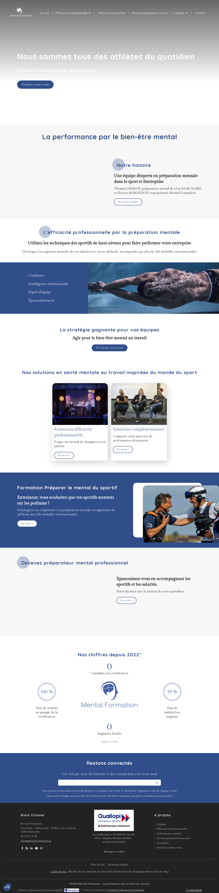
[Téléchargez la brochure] (109, 347)
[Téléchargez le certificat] (114, 852)
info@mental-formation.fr (36, 840)
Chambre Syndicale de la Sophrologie (126, 890)
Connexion (194, 890)
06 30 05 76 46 (29, 836)
